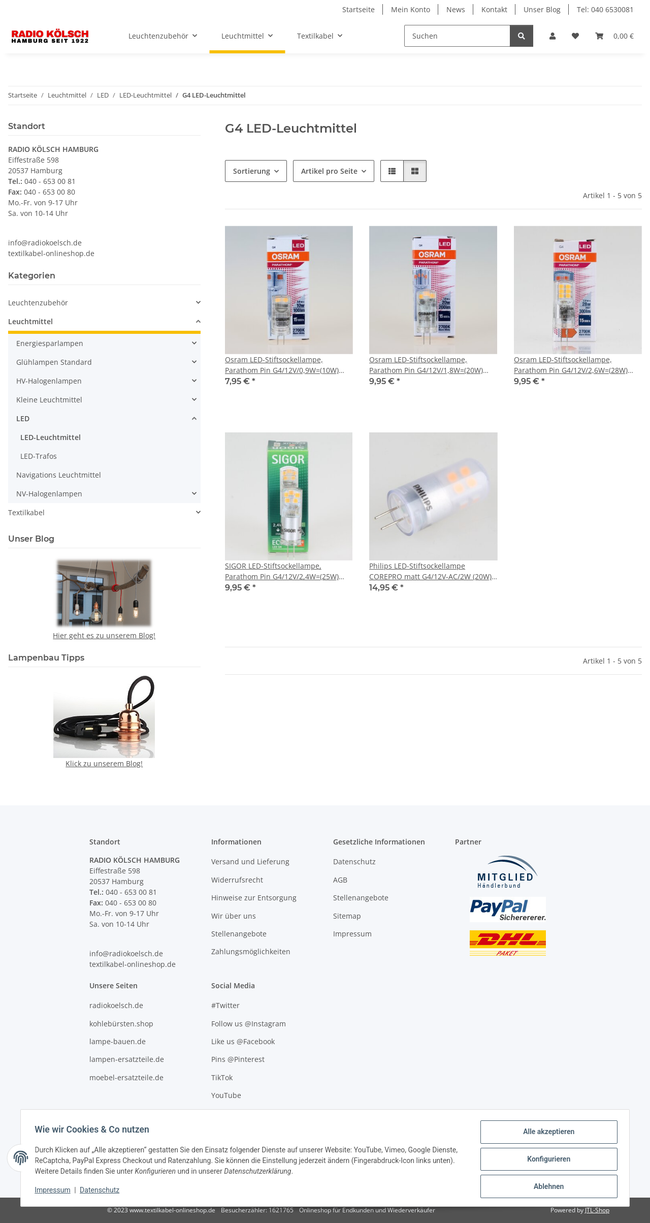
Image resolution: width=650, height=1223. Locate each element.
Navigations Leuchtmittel (58, 475)
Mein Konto (410, 9)
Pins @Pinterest (238, 1059)
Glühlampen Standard (54, 362)
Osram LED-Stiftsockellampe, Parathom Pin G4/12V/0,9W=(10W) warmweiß (282, 365)
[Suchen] (457, 36)
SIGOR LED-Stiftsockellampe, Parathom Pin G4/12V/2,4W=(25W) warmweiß (282, 571)
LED (22, 418)
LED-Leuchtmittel (50, 437)
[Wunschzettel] (575, 35)
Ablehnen (546, 1187)
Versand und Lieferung (250, 861)
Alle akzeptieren (546, 1134)
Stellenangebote (239, 933)
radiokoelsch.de (116, 1005)
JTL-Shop (597, 1210)
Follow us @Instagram (248, 1023)
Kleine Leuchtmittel (49, 399)
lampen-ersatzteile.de (126, 1059)
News (455, 9)
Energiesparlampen (49, 343)
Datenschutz (102, 1191)
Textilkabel (26, 512)
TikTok (222, 1077)
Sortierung (251, 171)
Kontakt (494, 9)
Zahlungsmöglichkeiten (250, 951)
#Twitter (225, 1005)
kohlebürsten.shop (121, 1023)
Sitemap (347, 916)
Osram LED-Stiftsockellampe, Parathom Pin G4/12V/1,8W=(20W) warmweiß (426, 365)
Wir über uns (233, 916)
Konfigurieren (546, 1160)
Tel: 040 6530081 (605, 9)
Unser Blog (542, 9)
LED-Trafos (38, 456)
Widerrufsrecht (237, 880)
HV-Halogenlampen (49, 381)
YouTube (226, 1095)
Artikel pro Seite (329, 171)
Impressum (55, 1191)
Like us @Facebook (243, 1041)
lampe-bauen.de (117, 1041)
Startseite (358, 9)
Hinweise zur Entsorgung (254, 897)
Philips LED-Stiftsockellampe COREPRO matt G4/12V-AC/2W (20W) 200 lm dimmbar (430, 571)
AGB (340, 880)
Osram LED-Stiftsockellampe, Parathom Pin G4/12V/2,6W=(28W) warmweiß (571, 365)
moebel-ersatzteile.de (126, 1077)
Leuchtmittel (30, 321)
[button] (552, 35)
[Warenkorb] (614, 35)
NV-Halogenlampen (49, 493)
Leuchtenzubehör (38, 302)
